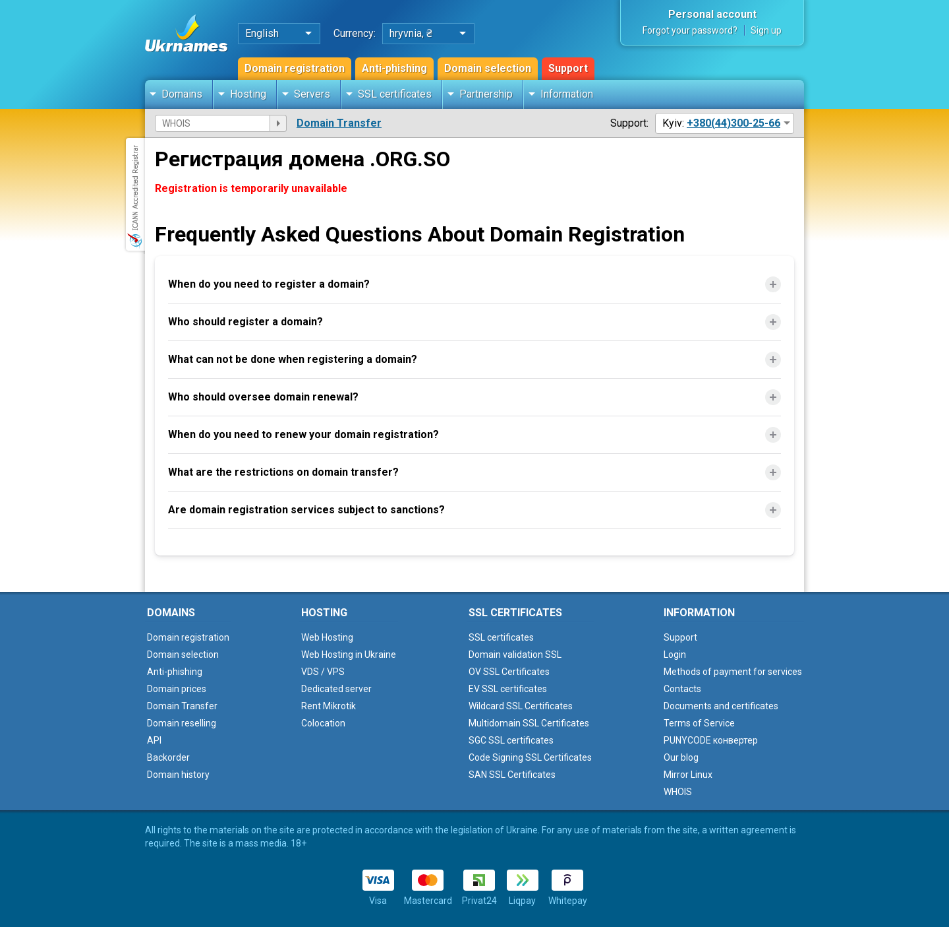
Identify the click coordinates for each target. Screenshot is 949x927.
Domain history (178, 774)
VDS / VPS (323, 671)
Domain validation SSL (515, 654)
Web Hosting (327, 637)
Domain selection (487, 68)
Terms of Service (699, 723)
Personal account (712, 14)
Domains (181, 94)
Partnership (486, 94)
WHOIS (678, 791)
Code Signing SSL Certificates (530, 757)
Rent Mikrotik (328, 706)
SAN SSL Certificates (512, 774)
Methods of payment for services (733, 671)
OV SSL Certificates (509, 671)
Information (566, 94)
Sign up (766, 30)
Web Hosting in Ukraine (348, 654)
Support (568, 68)
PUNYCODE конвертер (711, 740)
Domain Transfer (339, 123)
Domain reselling (181, 723)
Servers (312, 94)
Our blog (681, 757)
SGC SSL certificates (511, 740)
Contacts (682, 689)
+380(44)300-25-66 (733, 123)
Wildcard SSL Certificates (521, 706)
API (154, 740)
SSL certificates (395, 94)
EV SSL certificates (508, 689)
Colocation (323, 723)
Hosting (248, 94)
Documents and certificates (721, 706)
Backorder (168, 757)
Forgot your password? (690, 30)
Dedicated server (336, 689)
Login (675, 654)
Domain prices (176, 689)
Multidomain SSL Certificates (529, 723)
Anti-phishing (394, 68)
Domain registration (294, 68)
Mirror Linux (688, 774)
